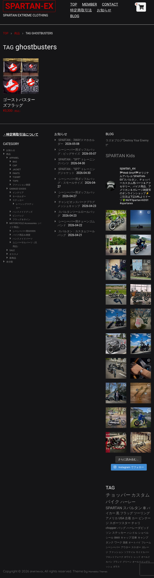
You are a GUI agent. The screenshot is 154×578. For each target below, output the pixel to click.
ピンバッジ (18, 215)
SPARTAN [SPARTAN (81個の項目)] (114, 508)
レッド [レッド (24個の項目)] (137, 557)
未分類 (9, 262)
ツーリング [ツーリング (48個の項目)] (142, 513)
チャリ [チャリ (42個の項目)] (135, 523)
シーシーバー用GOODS (24, 231)
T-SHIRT (16, 177)
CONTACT (110, 4)
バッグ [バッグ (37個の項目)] (121, 527)
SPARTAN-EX (29, 6)
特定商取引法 (81, 10)
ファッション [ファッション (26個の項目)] (116, 552)
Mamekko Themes (97, 571)
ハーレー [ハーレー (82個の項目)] (128, 502)
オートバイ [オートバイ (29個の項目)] (135, 542)
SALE (12, 250)
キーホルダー (19, 196)
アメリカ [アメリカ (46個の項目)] (112, 518)
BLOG (74, 16)
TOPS (15, 181)
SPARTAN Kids (120, 155)
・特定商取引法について (20, 134)
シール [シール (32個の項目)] (109, 537)
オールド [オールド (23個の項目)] (145, 557)
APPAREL (14, 158)
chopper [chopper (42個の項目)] (111, 528)
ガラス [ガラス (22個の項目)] (116, 566)
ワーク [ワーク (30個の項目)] (118, 542)
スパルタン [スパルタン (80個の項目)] (132, 508)
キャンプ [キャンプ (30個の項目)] (143, 537)
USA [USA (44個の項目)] (121, 518)
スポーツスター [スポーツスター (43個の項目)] (120, 523)
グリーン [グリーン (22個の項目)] (127, 562)
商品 (8, 154)
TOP (73, 4)
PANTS (16, 173)
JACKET (17, 169)
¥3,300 (20, 85)
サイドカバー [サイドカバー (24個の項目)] (142, 552)
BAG (15, 161)
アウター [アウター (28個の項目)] (126, 547)
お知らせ (104, 10)
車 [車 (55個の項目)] (144, 508)
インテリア (18, 192)
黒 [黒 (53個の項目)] (117, 513)
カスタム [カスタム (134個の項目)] (140, 495)
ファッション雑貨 (21, 185)
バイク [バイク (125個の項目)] (113, 501)
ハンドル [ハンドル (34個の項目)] (132, 532)
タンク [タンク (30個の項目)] (109, 542)
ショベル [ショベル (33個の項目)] (143, 532)
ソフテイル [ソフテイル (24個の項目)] (129, 552)
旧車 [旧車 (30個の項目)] (134, 537)
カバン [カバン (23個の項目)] (109, 562)
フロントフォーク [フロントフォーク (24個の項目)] (114, 557)
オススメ (13, 254)
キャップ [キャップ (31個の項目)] (126, 537)
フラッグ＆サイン (21, 219)
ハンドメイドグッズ (22, 212)
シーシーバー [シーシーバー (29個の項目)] (113, 547)
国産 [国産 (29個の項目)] (125, 542)
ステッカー (18, 200)
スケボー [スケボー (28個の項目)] (136, 547)
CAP (15, 165)
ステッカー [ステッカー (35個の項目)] (119, 532)
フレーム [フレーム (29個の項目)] (146, 542)
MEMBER (89, 4)
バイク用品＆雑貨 (21, 235)
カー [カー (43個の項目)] (135, 518)
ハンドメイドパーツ (22, 238)
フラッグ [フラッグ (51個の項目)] (126, 513)
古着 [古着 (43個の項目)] (128, 518)
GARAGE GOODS (17, 189)
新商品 (12, 258)
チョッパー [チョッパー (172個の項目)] (118, 495)
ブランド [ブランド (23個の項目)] (117, 562)
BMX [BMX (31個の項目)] (117, 537)
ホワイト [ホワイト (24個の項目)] (128, 557)
